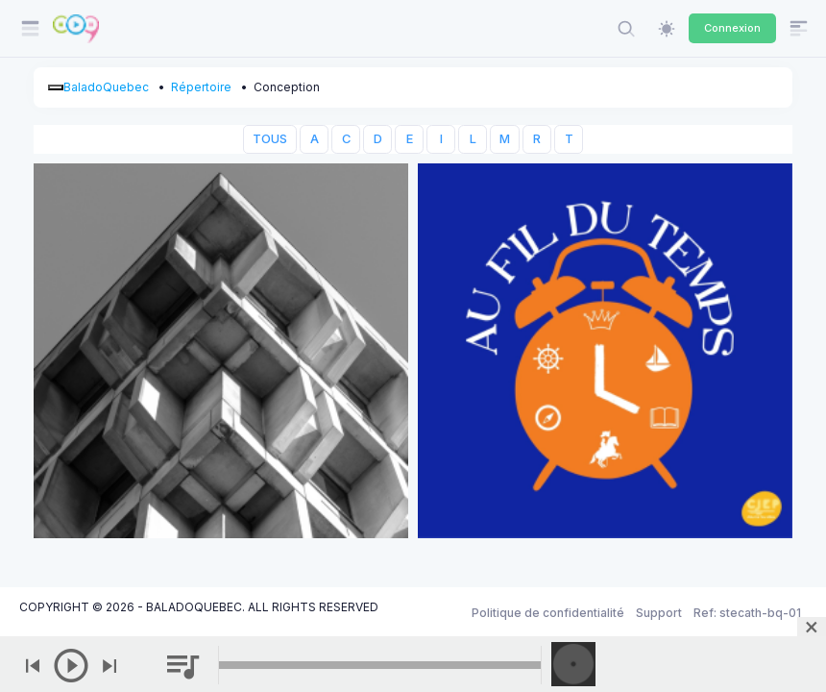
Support (659, 613)
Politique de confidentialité (548, 613)
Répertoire (201, 87)
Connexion (732, 28)
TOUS (270, 139)
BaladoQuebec (106, 87)
